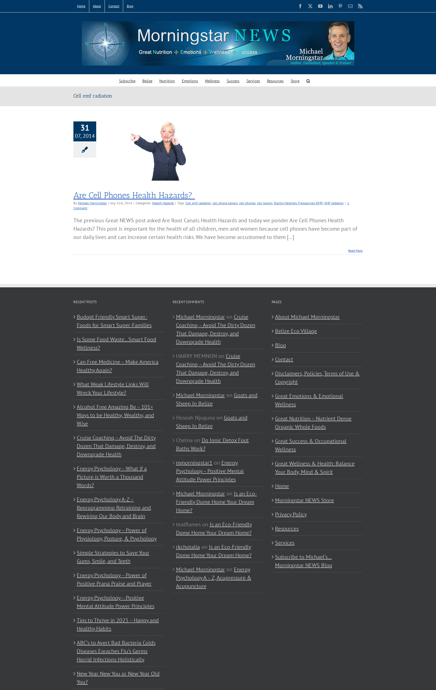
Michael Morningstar (92, 203)
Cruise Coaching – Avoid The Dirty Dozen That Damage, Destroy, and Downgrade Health (116, 446)
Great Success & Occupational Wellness (310, 445)
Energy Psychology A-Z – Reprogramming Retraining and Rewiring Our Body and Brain (114, 508)
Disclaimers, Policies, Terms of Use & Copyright (317, 377)
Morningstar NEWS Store (304, 500)
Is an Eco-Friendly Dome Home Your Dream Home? (216, 502)
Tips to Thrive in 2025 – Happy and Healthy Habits (118, 624)
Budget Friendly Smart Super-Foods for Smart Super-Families (114, 321)
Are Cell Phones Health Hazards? (134, 195)
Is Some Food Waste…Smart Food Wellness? (116, 343)
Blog (280, 345)
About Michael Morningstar (307, 316)
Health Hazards (163, 203)
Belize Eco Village (296, 331)
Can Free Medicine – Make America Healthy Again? (117, 366)
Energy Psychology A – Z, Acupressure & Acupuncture (213, 578)
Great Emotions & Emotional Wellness (309, 400)
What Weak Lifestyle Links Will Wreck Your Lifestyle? (113, 388)
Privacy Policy (291, 514)
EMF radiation (334, 203)
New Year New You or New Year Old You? (118, 678)
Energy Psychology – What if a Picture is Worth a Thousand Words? (112, 477)
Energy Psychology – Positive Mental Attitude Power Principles (115, 602)
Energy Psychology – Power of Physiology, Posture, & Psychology (117, 534)
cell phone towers (225, 203)
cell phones (247, 203)
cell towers (264, 203)
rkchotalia (188, 546)
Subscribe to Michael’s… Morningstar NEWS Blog (303, 561)
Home (282, 486)
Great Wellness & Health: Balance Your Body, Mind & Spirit (315, 467)
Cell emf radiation (198, 203)
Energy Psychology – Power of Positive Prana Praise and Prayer (114, 579)
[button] (308, 80)
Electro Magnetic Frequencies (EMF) (298, 203)
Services (284, 542)
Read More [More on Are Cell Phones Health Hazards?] (355, 250)
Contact (284, 359)
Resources (287, 528)
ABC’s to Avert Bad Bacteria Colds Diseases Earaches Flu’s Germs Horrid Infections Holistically (116, 651)
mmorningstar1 (194, 462)
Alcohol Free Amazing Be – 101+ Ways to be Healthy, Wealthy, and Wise (115, 415)
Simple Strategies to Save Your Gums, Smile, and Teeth (113, 557)
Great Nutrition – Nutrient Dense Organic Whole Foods (313, 422)
